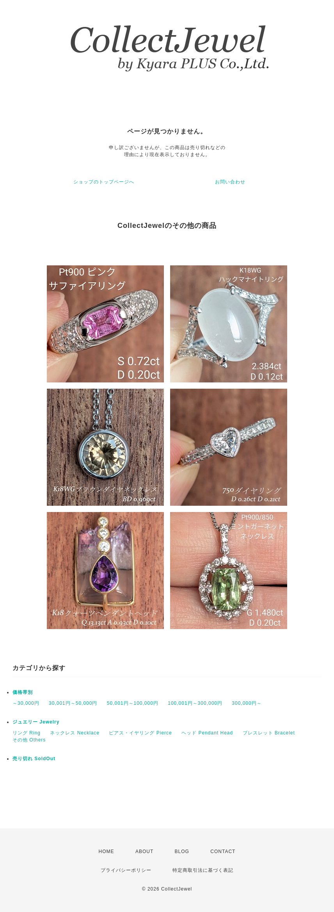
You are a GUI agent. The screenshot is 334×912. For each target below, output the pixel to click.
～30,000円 (25, 703)
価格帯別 (22, 692)
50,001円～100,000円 (132, 703)
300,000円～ (246, 703)
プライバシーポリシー (126, 870)
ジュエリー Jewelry (35, 722)
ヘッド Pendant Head (207, 733)
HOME (106, 851)
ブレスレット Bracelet (269, 733)
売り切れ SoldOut (33, 758)
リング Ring (26, 733)
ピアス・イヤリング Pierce (140, 733)
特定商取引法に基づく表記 (202, 870)
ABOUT (144, 851)
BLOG (182, 851)
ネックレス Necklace (74, 733)
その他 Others (29, 740)
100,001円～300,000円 (195, 703)
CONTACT (222, 851)
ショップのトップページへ (103, 182)
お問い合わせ (230, 182)
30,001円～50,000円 (73, 703)
